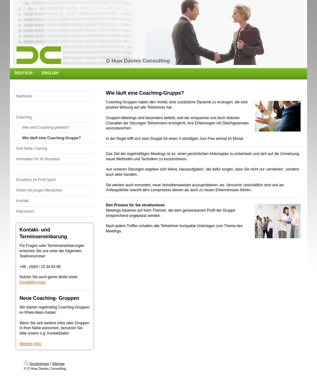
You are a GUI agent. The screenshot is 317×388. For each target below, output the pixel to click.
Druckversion (36, 363)
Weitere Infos (30, 344)
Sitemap (58, 363)
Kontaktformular (33, 282)
